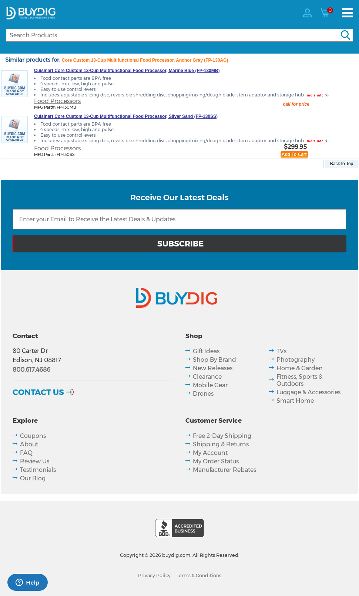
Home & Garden (299, 368)
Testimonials (38, 469)
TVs (281, 351)
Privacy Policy (154, 575)
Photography (295, 359)
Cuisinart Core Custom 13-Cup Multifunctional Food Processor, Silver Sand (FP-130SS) (126, 116)
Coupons (33, 435)
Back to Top (341, 163)
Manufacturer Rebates (224, 469)
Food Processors (57, 101)
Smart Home (295, 400)
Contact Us (38, 392)
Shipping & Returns (221, 444)
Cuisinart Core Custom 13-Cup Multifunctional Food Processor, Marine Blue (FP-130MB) (126, 70)
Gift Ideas (206, 351)
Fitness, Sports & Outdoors (299, 380)
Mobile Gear (210, 385)
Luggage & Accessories (308, 392)
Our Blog (33, 478)
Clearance (207, 376)
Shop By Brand (214, 359)
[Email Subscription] (179, 219)
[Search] (179, 35)
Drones (203, 393)
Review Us (34, 461)
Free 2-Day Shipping (222, 435)
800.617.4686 (31, 369)
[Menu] (347, 12)
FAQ (26, 452)
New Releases (212, 368)
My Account (210, 452)
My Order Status (216, 461)
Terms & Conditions (199, 575)
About (29, 444)
